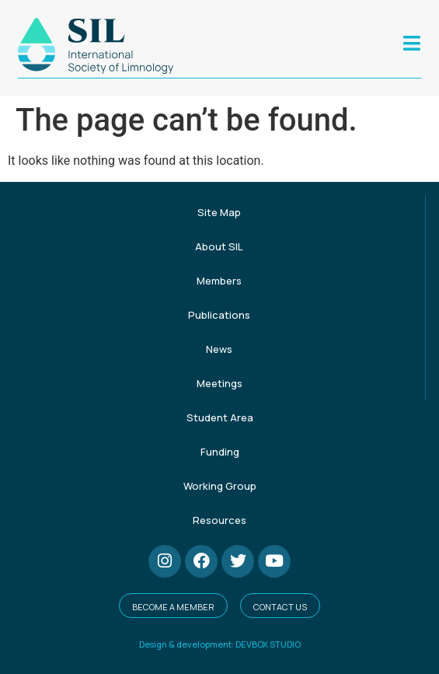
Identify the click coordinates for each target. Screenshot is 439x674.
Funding (219, 452)
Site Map (219, 212)
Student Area (219, 417)
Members (219, 281)
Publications (219, 315)
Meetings (219, 383)
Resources (219, 520)
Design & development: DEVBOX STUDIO (220, 644)
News (219, 349)
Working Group (219, 486)
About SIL (219, 246)
